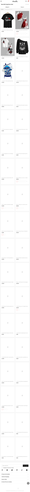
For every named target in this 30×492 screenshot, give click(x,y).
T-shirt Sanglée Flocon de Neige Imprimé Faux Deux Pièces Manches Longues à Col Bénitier (8, 153)
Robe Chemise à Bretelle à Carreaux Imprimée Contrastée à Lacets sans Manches (8, 231)
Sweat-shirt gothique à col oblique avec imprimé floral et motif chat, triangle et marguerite (22, 56)
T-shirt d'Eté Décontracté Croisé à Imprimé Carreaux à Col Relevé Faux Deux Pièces (8, 405)
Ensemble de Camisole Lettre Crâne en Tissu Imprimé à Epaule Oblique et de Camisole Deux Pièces (8, 306)
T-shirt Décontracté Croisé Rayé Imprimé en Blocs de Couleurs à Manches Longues (22, 405)
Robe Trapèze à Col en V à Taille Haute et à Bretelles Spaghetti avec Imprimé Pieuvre (22, 177)
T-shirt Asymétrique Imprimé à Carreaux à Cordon (22, 456)
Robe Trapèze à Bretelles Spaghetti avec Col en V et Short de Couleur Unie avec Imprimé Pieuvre (8, 204)
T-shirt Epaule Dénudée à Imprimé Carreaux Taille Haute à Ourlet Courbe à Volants (22, 105)
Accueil (2, 9)
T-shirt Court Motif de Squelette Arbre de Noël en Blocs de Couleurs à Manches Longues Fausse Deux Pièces (22, 381)
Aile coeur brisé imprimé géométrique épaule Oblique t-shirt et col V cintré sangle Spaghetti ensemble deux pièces (8, 381)
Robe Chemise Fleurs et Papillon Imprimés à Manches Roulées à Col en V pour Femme (22, 231)
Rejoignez (26, 465)
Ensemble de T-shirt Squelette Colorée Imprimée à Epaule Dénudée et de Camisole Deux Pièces (8, 257)
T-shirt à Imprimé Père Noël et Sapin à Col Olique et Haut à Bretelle (22, 432)
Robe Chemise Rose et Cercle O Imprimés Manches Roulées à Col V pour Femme (8, 56)
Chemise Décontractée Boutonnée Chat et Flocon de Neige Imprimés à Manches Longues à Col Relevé (22, 153)
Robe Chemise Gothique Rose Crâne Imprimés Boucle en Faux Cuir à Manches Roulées (8, 105)
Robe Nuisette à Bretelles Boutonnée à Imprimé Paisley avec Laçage (22, 257)
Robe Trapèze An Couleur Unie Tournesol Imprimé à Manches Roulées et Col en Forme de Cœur (22, 204)
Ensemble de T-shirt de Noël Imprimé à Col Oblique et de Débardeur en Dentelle (8, 456)
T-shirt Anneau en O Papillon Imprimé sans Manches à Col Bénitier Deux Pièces (22, 306)
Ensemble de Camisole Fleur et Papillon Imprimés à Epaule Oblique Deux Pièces (8, 177)
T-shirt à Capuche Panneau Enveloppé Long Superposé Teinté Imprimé (8, 432)
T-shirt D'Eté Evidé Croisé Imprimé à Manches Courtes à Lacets (8, 357)
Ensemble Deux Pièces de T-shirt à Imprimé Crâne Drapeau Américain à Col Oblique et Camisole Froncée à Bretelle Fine (22, 129)
